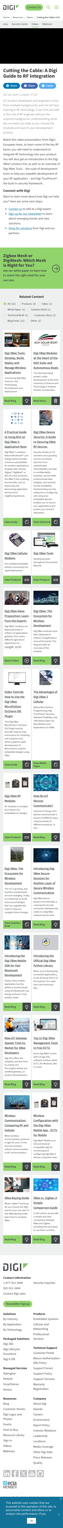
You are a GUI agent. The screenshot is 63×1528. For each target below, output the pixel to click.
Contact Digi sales (14, 1294)
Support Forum (43, 1368)
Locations (39, 1441)
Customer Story (45, 315)
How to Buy (10, 1430)
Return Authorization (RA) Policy (46, 1360)
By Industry (10, 1319)
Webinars (47, 24)
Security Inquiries (44, 1283)
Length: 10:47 (17, 627)
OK (31, 1520)
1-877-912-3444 (13, 1283)
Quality (37, 1463)
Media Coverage (43, 1447)
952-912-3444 (11, 1288)
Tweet (49, 86)
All (12, 303)
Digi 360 (8, 1344)
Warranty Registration (41, 1386)
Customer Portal (43, 1353)
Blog (6, 1404)
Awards (38, 1409)
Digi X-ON (9, 1359)
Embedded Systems (45, 1319)
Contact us (15, 209)
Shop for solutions (20, 228)
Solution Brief (41, 309)
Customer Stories (14, 1409)
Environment (41, 1420)
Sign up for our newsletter (25, 214)
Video (47, 303)
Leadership (40, 1436)
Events (7, 1424)
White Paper (16, 309)
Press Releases (42, 1457)
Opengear (9, 1373)
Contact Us (34, 7)
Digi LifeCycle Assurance (11, 1351)
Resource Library (13, 1435)
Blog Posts (16, 320)
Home (6, 17)
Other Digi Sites (43, 1452)
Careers (38, 1414)
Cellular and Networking (41, 1326)
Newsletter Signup (18, 1304)
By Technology (12, 1330)
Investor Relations (44, 1431)
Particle (8, 1379)
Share (13, 86)
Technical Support (45, 1348)
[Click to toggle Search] (48, 7)
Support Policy (42, 1374)
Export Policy (41, 1425)
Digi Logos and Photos (12, 1416)
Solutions (9, 1314)
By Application (12, 1324)
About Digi (39, 1404)
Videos (30, 17)
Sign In (7, 1440)
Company (39, 1399)
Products (29, 303)
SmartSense (11, 1384)
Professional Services (41, 1336)
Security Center (20, 24)
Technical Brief (18, 315)
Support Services (44, 1379)
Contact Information (17, 1278)
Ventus (7, 1390)
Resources (18, 17)
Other (36, 320)
